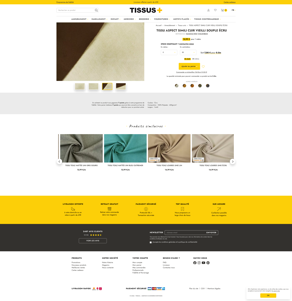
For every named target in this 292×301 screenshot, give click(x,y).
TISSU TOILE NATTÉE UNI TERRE (79, 165)
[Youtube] (203, 263)
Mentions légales (213, 288)
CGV (203, 288)
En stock (187, 59)
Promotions (76, 262)
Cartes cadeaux (77, 270)
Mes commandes (139, 267)
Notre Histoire (107, 262)
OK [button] (268, 295)
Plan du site (193, 288)
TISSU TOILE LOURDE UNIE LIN (211, 165)
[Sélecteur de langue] (234, 10)
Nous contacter (108, 267)
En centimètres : (185, 47)
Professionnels (138, 270)
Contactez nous (169, 267)
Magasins (105, 265)
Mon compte (137, 262)
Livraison (166, 265)
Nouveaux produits (79, 265)
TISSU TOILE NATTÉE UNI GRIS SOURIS (123, 165)
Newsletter (156, 232)
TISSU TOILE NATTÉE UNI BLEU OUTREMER (167, 165)
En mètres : (164, 47)
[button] (59, 161)
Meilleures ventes (78, 267)
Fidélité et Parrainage (141, 272)
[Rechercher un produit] (77, 10)
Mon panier (137, 265)
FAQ (164, 262)
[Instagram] (199, 263)
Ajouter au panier (189, 66)
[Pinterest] (208, 263)
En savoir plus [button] (276, 291)
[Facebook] (195, 263)
